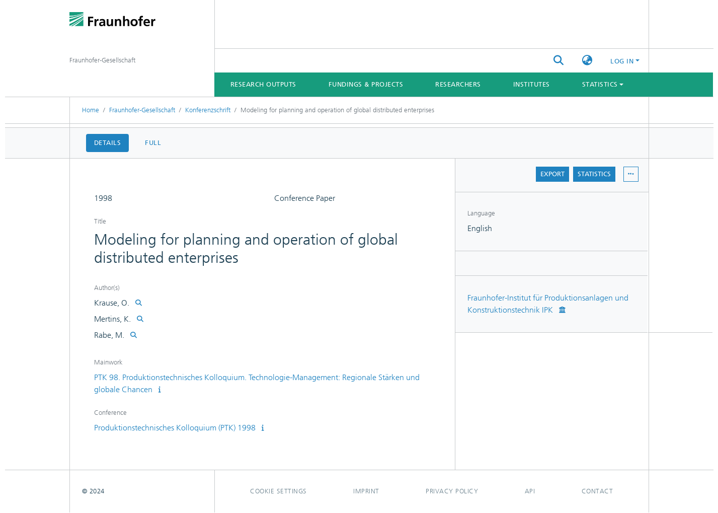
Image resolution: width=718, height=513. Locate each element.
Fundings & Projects (366, 84)
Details (107, 142)
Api (530, 491)
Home (90, 110)
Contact (597, 491)
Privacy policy (452, 491)
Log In (621, 61)
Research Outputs (263, 84)
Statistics (594, 174)
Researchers (458, 84)
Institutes (531, 84)
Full (153, 142)
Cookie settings (278, 491)
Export (552, 174)
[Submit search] (558, 61)
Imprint (366, 491)
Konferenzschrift (207, 110)
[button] (587, 61)
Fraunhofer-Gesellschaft (142, 110)
